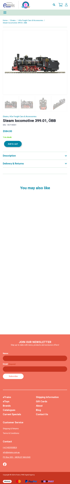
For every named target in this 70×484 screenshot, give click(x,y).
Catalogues (9, 410)
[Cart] (61, 5)
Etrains (13, 20)
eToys (6, 401)
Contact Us (42, 414)
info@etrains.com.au (11, 452)
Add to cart (13, 144)
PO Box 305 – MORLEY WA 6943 (16, 457)
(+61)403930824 (10, 447)
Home (5, 20)
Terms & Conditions (11, 433)
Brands (7, 405)
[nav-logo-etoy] (16, 5)
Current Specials (12, 414)
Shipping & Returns (11, 428)
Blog (38, 410)
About (39, 405)
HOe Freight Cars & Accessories (30, 20)
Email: (9, 364)
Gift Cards (41, 401)
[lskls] (66, 5)
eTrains (7, 397)
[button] (54, 5)
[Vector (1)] (5, 464)
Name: (6, 353)
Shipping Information (47, 397)
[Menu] (35, 13)
